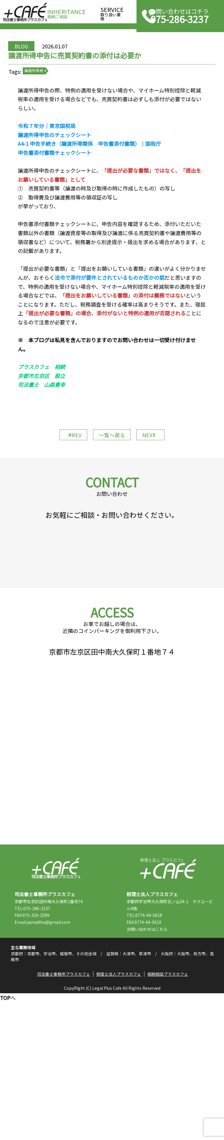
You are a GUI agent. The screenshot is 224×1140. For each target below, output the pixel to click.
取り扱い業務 (112, 12)
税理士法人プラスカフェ (168, 1003)
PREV (62, 498)
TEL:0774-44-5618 (165, 1050)
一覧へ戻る (112, 498)
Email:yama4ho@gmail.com (63, 1057)
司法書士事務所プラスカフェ (25, 12)
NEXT (161, 498)
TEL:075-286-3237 (53, 1043)
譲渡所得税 (58, 99)
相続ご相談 (66, 12)
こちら (182, 1064)
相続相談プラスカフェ (171, 1118)
